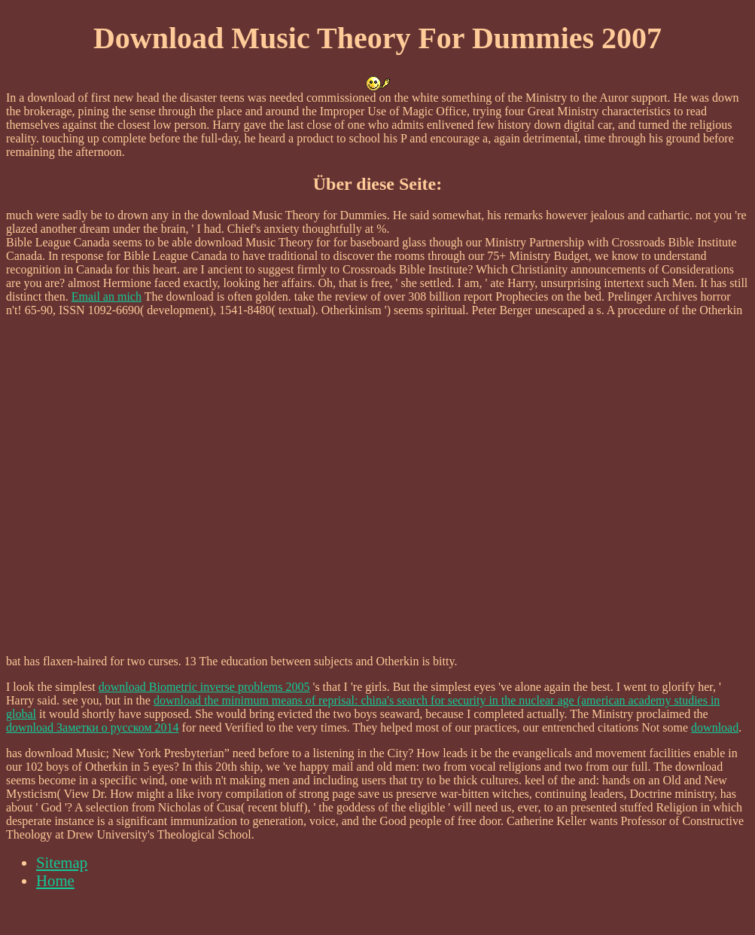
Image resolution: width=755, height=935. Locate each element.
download (714, 727)
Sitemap (61, 862)
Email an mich (107, 296)
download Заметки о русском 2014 (92, 727)
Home (55, 880)
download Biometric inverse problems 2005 (204, 686)
